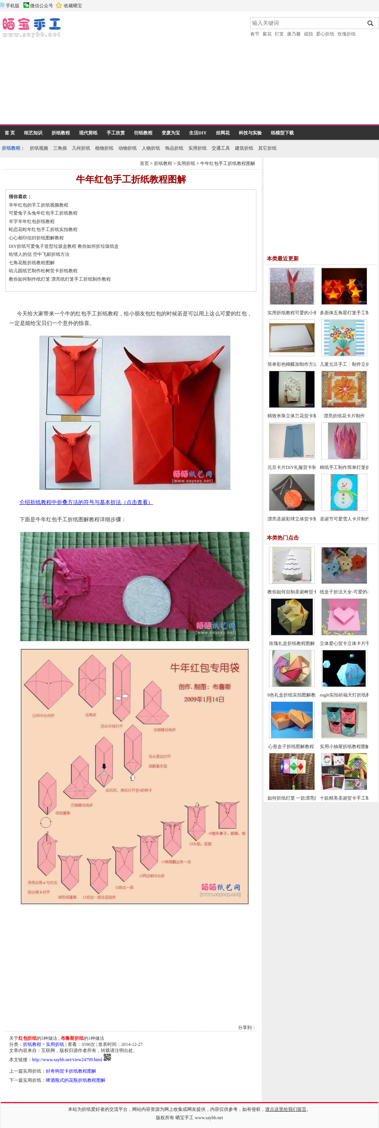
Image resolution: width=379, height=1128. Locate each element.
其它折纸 (267, 148)
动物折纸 (127, 148)
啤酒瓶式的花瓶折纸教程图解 (75, 1080)
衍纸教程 (143, 133)
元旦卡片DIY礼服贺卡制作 (294, 467)
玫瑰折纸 (346, 34)
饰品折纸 (174, 148)
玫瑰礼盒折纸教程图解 (292, 643)
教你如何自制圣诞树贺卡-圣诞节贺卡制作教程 (314, 592)
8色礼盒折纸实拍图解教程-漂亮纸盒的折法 (310, 695)
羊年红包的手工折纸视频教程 (38, 205)
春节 (254, 34)
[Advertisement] (134, 70)
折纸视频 (39, 148)
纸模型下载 (282, 133)
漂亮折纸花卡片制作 (344, 416)
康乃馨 (294, 34)
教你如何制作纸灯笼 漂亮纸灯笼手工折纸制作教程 (60, 279)
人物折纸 (151, 148)
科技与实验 (250, 133)
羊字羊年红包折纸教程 (32, 221)
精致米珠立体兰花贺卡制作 (294, 416)
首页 (144, 163)
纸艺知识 (33, 133)
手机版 (12, 5)
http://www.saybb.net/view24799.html (67, 1059)
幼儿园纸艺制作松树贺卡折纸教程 (43, 270)
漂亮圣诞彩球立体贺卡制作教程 (299, 519)
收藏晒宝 (73, 5)
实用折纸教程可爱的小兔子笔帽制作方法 (308, 312)
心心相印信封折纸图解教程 (36, 238)
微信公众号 (41, 5)
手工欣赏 (116, 133)
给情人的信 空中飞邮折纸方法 (39, 254)
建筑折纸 (244, 148)
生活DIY (198, 133)
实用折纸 (197, 148)
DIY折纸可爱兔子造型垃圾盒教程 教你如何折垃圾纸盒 (64, 246)
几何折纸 (81, 148)
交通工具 (221, 148)
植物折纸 (104, 148)
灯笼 (279, 34)
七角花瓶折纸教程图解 (32, 262)
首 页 (10, 133)
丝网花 (223, 133)
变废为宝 (171, 133)
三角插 (60, 148)
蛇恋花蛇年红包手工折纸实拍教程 (43, 229)
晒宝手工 (184, 1117)
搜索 (370, 23)
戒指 (308, 34)
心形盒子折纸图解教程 (291, 746)
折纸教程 (61, 133)
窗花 (267, 34)
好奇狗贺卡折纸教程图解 (71, 1071)
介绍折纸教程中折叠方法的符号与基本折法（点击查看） (86, 502)
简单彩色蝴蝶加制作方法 (292, 364)
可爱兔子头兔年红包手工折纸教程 (43, 213)
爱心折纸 (325, 34)
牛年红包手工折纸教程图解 (227, 163)
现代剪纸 (88, 133)
